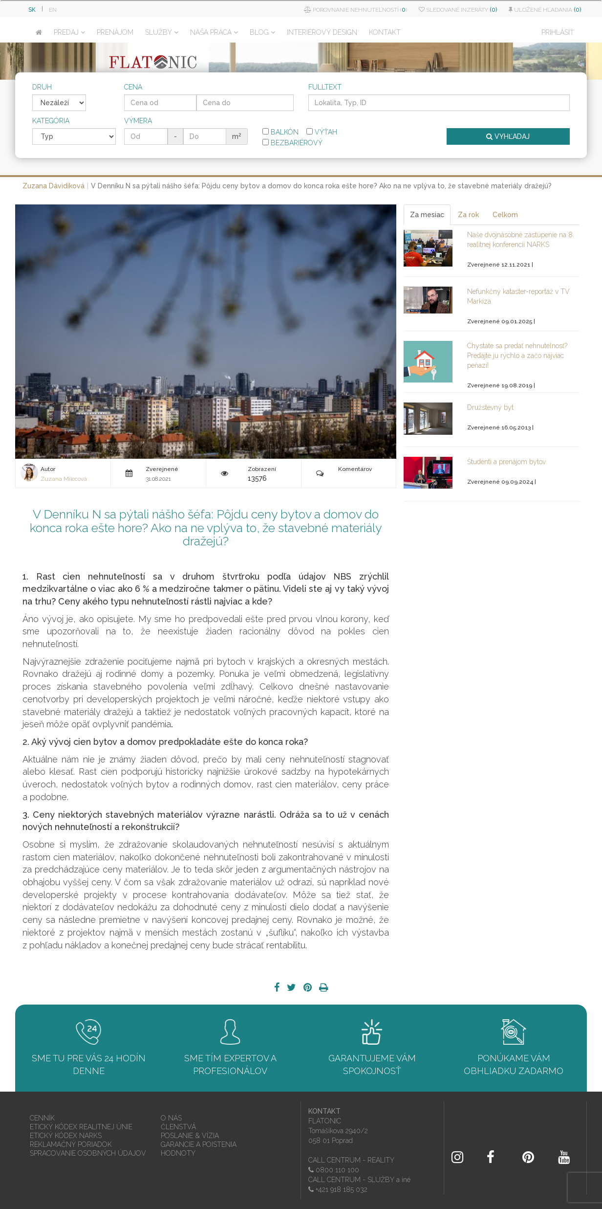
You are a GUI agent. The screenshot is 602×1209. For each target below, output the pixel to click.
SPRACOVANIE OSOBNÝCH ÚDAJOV (88, 1153)
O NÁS (171, 1118)
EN (53, 9)
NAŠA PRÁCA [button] (214, 32)
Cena (133, 87)
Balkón (280, 132)
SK (32, 9)
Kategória (50, 121)
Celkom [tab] (505, 215)
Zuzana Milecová (64, 478)
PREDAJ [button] (69, 32)
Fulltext (325, 87)
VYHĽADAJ (508, 136)
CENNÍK (42, 1118)
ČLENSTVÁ (178, 1127)
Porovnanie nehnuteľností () (355, 9)
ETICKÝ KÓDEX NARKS (66, 1136)
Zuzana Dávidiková (53, 186)
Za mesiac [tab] (427, 215)
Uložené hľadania (545, 9)
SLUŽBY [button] (161, 32)
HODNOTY (178, 1153)
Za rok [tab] (468, 215)
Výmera (138, 121)
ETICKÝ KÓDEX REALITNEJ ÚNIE (81, 1127)
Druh (42, 87)
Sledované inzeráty (458, 9)
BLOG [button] (262, 32)
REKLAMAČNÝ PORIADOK (71, 1144)
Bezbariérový (292, 143)
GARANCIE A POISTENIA (198, 1144)
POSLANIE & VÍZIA (190, 1136)
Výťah (321, 132)
